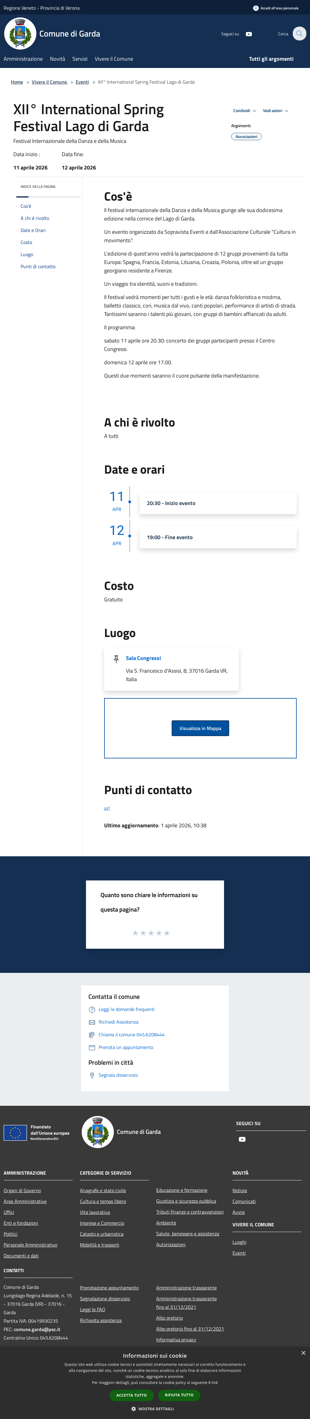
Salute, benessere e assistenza (187, 1233)
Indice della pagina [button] (38, 186)
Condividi (245, 110)
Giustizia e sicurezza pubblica (186, 1201)
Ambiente (166, 1222)
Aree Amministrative (25, 1201)
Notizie (239, 1190)
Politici (11, 1233)
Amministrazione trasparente (186, 1287)
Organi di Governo (22, 1190)
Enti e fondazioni (21, 1223)
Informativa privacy (176, 1339)
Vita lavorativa (95, 1212)
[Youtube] (245, 33)
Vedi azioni (276, 110)
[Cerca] (299, 33)
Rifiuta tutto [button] (179, 1395)
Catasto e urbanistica (102, 1233)
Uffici (9, 1212)
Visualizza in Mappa (200, 728)
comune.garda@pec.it (37, 1329)
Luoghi (239, 1242)
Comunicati (244, 1201)
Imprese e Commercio (102, 1223)
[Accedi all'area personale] (275, 8)
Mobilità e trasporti (99, 1244)
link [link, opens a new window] (215, 1382)
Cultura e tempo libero (103, 1201)
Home (17, 81)
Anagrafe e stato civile (103, 1190)
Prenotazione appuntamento (109, 1287)
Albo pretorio (169, 1317)
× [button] (303, 1353)
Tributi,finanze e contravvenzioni (190, 1211)
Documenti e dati (21, 1255)
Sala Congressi (143, 658)
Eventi (82, 81)
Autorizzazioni (171, 1244)
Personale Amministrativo (30, 1244)
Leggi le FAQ (92, 1309)
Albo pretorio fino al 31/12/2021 (190, 1328)
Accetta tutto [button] (132, 1395)
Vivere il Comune (50, 81)
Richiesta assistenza (101, 1320)
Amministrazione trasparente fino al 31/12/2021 (186, 1303)
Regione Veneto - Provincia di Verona (42, 7)
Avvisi (238, 1212)
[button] (155, 1409)
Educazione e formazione (181, 1190)
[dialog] (155, 1383)
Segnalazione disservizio (105, 1298)
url (107, 808)
